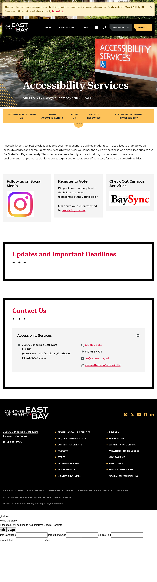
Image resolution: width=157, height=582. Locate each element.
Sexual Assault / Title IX (74, 432)
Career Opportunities (123, 475)
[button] (96, 27)
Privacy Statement (14, 490)
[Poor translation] (11, 529)
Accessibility (66, 469)
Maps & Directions (121, 469)
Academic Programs (122, 444)
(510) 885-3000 (12, 441)
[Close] (150, 7)
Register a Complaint (115, 490)
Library (114, 432)
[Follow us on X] (132, 414)
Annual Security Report (62, 490)
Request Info (67, 27)
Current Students (70, 444)
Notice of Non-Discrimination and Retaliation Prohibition (37, 497)
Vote (47, 540)
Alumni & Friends (68, 463)
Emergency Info (36, 490)
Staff (61, 457)
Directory (116, 463)
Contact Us (117, 457)
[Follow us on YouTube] (139, 414)
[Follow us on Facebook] (145, 414)
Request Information (72, 438)
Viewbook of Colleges (124, 451)
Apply (49, 27)
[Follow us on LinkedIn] (152, 414)
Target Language (57, 535)
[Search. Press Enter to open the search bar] (104, 27)
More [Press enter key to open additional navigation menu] (79, 124)
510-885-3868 (93, 344)
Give (85, 27)
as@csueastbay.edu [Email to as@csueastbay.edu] (97, 358)
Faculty (63, 451)
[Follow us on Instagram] (125, 414)
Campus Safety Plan (89, 490)
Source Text (104, 535)
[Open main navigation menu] (143, 27)
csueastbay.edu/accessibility (103, 365)
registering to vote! (73, 210)
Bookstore (117, 438)
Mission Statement (70, 475)
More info (58, 11)
